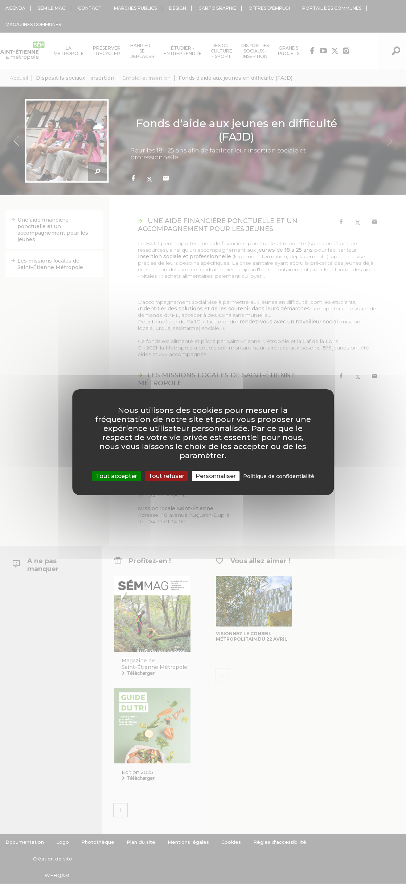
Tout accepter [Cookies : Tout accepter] (116, 475)
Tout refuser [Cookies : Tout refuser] (166, 475)
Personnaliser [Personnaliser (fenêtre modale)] (216, 475)
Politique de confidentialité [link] (278, 476)
